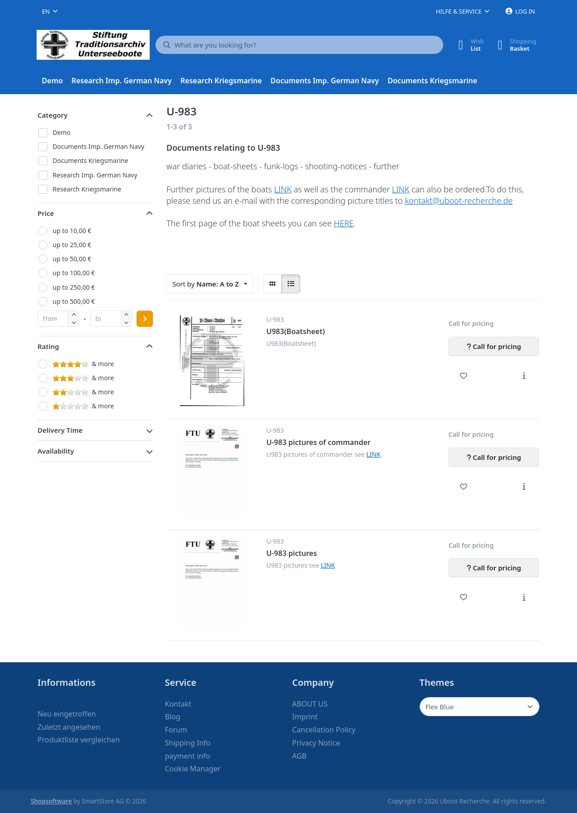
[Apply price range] (145, 319)
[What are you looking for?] (299, 44)
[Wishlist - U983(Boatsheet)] (464, 376)
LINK (283, 189)
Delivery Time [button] (60, 430)
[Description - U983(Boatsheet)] (524, 376)
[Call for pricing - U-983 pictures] (494, 567)
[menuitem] (52, 81)
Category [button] (53, 115)
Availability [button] (56, 450)
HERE (344, 223)
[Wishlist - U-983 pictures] (464, 597)
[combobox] (50, 11)
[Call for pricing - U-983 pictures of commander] (494, 457)
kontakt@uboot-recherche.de (459, 200)
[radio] (272, 283)
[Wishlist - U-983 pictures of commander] (464, 486)
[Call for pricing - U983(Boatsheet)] (494, 346)
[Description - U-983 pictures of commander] (524, 486)
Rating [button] (48, 346)
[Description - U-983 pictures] (524, 597)
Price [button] (46, 213)
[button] (73, 322)
